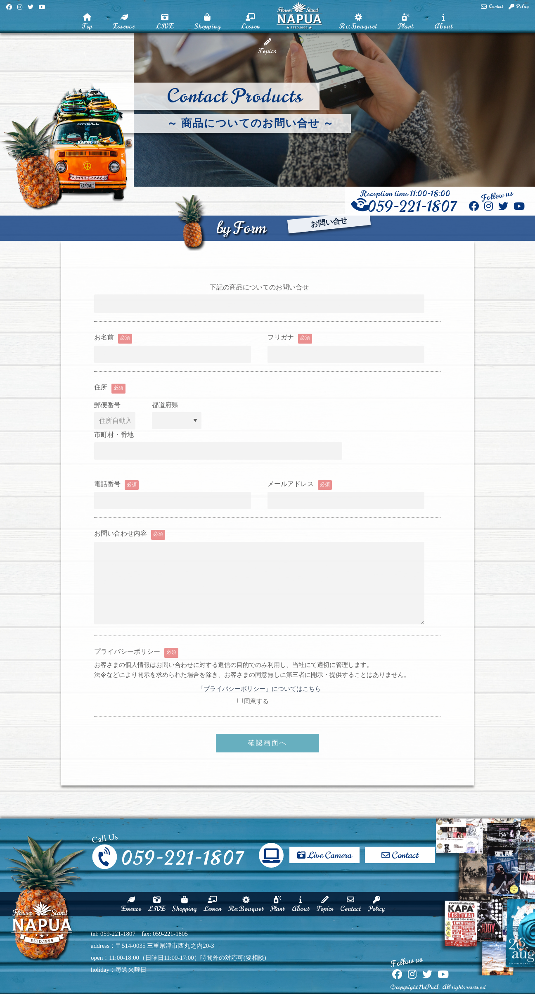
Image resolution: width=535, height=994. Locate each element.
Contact (492, 6)
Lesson (250, 22)
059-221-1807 (405, 206)
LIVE (165, 22)
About (443, 22)
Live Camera (324, 851)
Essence (124, 22)
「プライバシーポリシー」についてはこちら (259, 689)
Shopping (207, 22)
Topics (267, 47)
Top (87, 22)
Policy (519, 6)
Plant (406, 22)
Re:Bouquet (358, 22)
